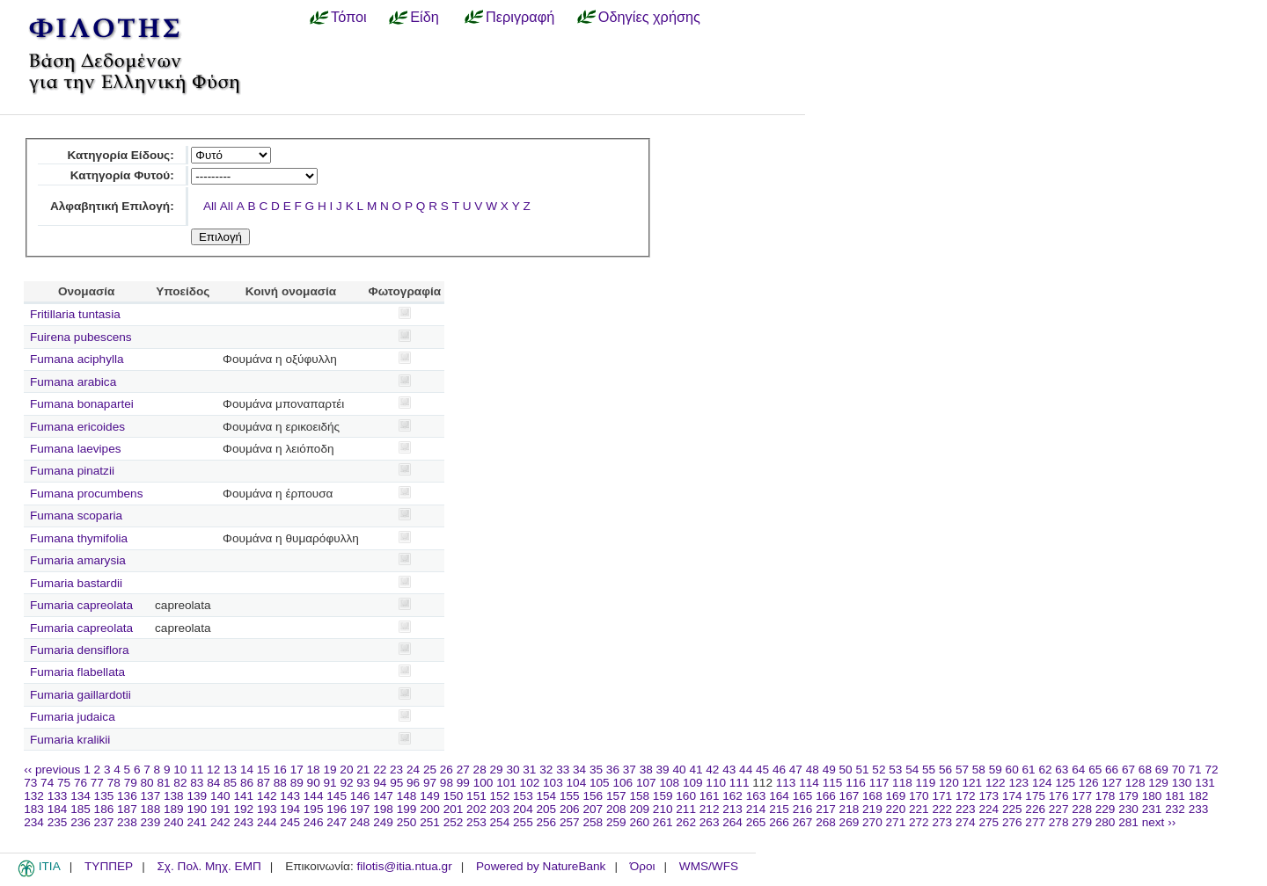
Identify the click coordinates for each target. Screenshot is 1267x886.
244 (267, 822)
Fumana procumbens (86, 493)
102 (530, 782)
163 (756, 795)
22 (379, 769)
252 (453, 822)
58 (978, 769)
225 (1012, 809)
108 (669, 782)
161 (709, 795)
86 (246, 782)
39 (663, 769)
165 (803, 795)
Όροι (642, 866)
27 (463, 769)
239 (151, 822)
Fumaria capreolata (81, 605)
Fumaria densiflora (79, 650)
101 (506, 782)
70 (1178, 769)
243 (243, 822)
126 (1089, 782)
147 (383, 795)
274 (966, 822)
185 (80, 809)
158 (639, 795)
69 (1161, 769)
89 (297, 782)
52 (878, 769)
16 (280, 769)
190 (197, 809)
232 (1175, 809)
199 (407, 809)
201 (453, 809)
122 (995, 782)
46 (779, 769)
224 (988, 809)
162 (732, 795)
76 (80, 782)
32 (546, 769)
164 (779, 795)
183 (34, 809)
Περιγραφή (520, 17)
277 (1035, 822)
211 (686, 809)
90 (313, 782)
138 (174, 795)
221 (919, 809)
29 (496, 769)
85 (230, 782)
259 (616, 822)
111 (739, 782)
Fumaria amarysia (78, 560)
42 (712, 769)
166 (826, 795)
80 (147, 782)
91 (330, 782)
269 (849, 822)
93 (363, 782)
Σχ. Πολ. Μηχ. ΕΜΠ (208, 866)
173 (988, 795)
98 (446, 782)
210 (663, 809)
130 (1182, 782)
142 (267, 795)
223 (966, 809)
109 (693, 782)
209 (639, 809)
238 (127, 822)
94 (379, 782)
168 (872, 795)
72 (1211, 769)
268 (826, 822)
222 (942, 809)
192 (243, 809)
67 (1128, 769)
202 (476, 809)
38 (646, 769)
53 (895, 769)
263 (709, 822)
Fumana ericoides (77, 426)
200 (430, 809)
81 (163, 782)
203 (500, 809)
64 (1078, 769)
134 (80, 795)
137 (151, 795)
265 (756, 822)
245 (290, 822)
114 (809, 782)
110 (716, 782)
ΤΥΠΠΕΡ (108, 866)
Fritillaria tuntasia (75, 314)
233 (1199, 809)
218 (849, 809)
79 (130, 782)
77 (97, 782)
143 (290, 795)
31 (529, 769)
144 (314, 795)
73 (30, 782)
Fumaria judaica (72, 716)
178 (1105, 795)
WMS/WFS (708, 866)
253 (476, 822)
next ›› (1159, 822)
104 (577, 782)
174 (1012, 795)
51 (861, 769)
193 (267, 809)
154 (547, 795)
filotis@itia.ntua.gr (403, 866)
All (209, 206)
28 (480, 769)
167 (849, 795)
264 (732, 822)
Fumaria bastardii (76, 583)
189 (174, 809)
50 (846, 769)
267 (803, 822)
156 (592, 795)
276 (1012, 822)
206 (570, 809)
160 (686, 795)
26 (446, 769)
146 (360, 795)
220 (896, 809)
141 (243, 795)
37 (629, 769)
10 (180, 769)
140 (220, 795)
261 (663, 822)
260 (639, 822)
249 (383, 822)
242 (220, 822)
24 (413, 769)
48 (812, 769)
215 (779, 809)
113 (786, 782)
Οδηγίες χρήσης (649, 17)
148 (407, 795)
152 (500, 795)
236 (80, 822)
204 (523, 809)
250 (407, 822)
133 (58, 795)
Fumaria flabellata (77, 672)
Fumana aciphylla (77, 359)
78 (114, 782)
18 (313, 769)
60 (1012, 769)
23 (396, 769)
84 (213, 782)
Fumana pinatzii (72, 470)
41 (695, 769)
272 (919, 822)
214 (756, 809)
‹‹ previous (52, 769)
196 (336, 809)
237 (104, 822)
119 (926, 782)
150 (453, 795)
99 (463, 782)
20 (346, 769)
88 (280, 782)
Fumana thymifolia (79, 538)
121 (973, 782)
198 (383, 809)
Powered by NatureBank (540, 866)
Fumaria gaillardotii (80, 694)
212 (709, 809)
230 (1128, 809)
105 (600, 782)
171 (942, 795)
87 (263, 782)
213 (732, 809)
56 (945, 769)
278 (1059, 822)
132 (34, 795)
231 (1152, 809)
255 (523, 822)
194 (290, 809)
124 (1042, 782)
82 (180, 782)
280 (1105, 822)
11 (196, 769)
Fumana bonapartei (82, 403)
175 (1035, 795)
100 (483, 782)
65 (1095, 769)
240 (174, 822)
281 (1128, 822)
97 (429, 782)
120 (949, 782)
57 (962, 769)
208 (616, 809)
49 (829, 769)
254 (500, 822)
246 (314, 822)
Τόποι (349, 17)
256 (547, 822)
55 (928, 769)
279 (1082, 822)
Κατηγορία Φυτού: (122, 175)
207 (592, 809)
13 (230, 769)
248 (360, 822)
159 (663, 795)
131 (1205, 782)
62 (1044, 769)
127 (1112, 782)
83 (196, 782)
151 (476, 795)
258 (592, 822)
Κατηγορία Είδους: (120, 155)
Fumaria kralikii (70, 739)
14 (246, 769)
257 (570, 822)
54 (912, 769)
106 (622, 782)
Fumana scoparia (76, 515)
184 (58, 809)
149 (430, 795)
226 (1035, 809)
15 (263, 769)
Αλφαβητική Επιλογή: (112, 206)
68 (1145, 769)
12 (213, 769)
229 (1105, 809)
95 (396, 782)
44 (745, 769)
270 (872, 822)
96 (413, 782)
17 (297, 769)
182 (1199, 795)
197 (360, 809)
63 (1061, 769)
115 (833, 782)
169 (896, 795)
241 (197, 822)
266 (779, 822)
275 (988, 822)
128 (1135, 782)
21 (363, 769)
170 (919, 795)
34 (579, 769)
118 (902, 782)
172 (966, 795)
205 (547, 809)
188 (151, 809)
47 (795, 769)
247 (336, 822)
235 (58, 822)
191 (220, 809)
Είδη (424, 17)
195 (314, 809)
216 (803, 809)
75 (63, 782)
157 (616, 795)
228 (1082, 809)
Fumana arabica (73, 382)
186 (104, 809)
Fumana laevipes (75, 448)
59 (995, 769)
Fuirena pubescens (81, 337)
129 (1158, 782)
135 (104, 795)
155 (570, 795)
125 (1065, 782)
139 (197, 795)
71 (1195, 769)
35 (596, 769)
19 (329, 769)
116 (856, 782)
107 (646, 782)
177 (1082, 795)
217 (826, 809)
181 (1175, 795)
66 (1111, 769)
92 (346, 782)
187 (127, 809)
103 (553, 782)
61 (1029, 769)
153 (523, 795)
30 (512, 769)
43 (729, 769)
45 (762, 769)
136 (127, 795)
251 (430, 822)
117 (879, 782)
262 (686, 822)
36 (612, 769)
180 (1152, 795)
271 (896, 822)
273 (942, 822)
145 (336, 795)
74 (47, 782)
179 (1128, 795)
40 (678, 769)
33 (562, 769)
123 (1018, 782)
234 (34, 822)
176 (1059, 795)
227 (1059, 809)
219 (872, 809)
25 (429, 769)
